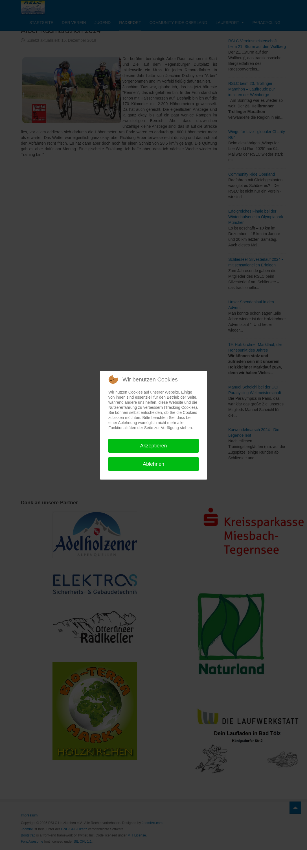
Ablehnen (153, 464)
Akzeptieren (153, 446)
